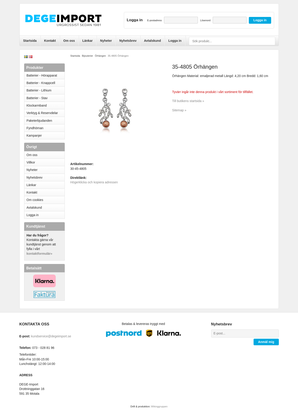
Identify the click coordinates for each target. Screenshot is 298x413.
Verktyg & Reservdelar (42, 113)
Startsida (30, 40)
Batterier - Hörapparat (46, 75)
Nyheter (106, 40)
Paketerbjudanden (39, 120)
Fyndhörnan (35, 128)
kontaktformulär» (39, 253)
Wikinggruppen (159, 406)
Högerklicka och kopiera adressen (94, 182)
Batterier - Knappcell (46, 83)
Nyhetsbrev (127, 40)
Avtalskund (152, 40)
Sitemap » (179, 110)
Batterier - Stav (37, 98)
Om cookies (35, 200)
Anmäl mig (266, 342)
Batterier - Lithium (46, 90)
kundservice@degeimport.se (51, 336)
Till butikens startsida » (188, 101)
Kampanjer (34, 135)
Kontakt (50, 40)
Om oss (69, 40)
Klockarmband (46, 105)
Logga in (174, 40)
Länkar (87, 40)
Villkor (31, 162)
